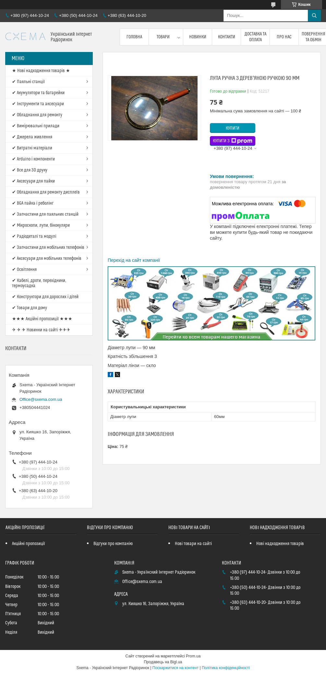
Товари (163, 37)
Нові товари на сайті (193, 543)
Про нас (284, 37)
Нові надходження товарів (280, 543)
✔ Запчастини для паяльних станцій (45, 214)
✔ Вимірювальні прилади (35, 126)
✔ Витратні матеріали (32, 148)
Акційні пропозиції (28, 543)
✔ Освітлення (24, 269)
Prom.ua (193, 656)
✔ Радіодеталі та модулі (34, 236)
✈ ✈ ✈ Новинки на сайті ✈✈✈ (41, 330)
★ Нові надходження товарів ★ (41, 70)
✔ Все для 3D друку (29, 170)
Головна (134, 37)
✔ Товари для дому (29, 308)
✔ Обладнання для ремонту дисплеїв (46, 192)
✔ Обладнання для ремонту (37, 115)
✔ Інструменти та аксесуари (38, 104)
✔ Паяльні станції (28, 81)
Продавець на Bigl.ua (163, 662)
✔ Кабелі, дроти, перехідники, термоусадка (39, 283)
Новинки (197, 37)
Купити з (232, 141)
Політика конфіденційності (226, 668)
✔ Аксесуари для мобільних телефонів (46, 258)
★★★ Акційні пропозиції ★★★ (42, 319)
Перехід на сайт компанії (134, 260)
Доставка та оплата (255, 37)
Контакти (226, 37)
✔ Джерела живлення (32, 137)
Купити (232, 128)
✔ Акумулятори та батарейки (38, 92)
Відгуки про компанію (113, 543)
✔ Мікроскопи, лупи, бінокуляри (41, 225)
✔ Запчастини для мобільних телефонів (48, 247)
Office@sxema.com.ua (40, 399)
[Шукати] (314, 15)
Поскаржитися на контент (175, 668)
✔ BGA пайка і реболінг (33, 203)
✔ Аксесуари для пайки (33, 181)
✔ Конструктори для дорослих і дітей (45, 296)
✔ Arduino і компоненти (33, 159)
